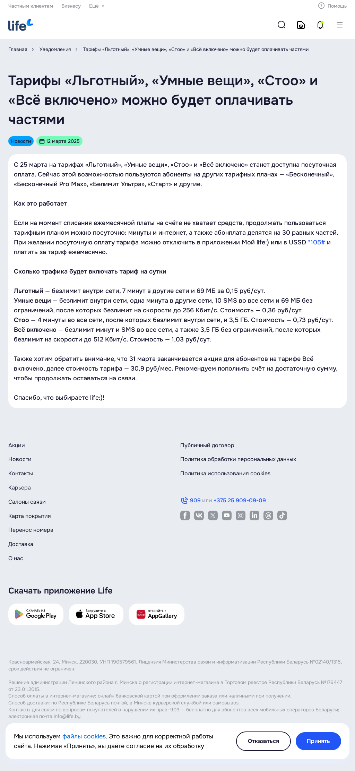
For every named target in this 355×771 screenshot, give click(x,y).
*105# (316, 242)
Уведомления (55, 49)
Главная (17, 49)
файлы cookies (84, 736)
